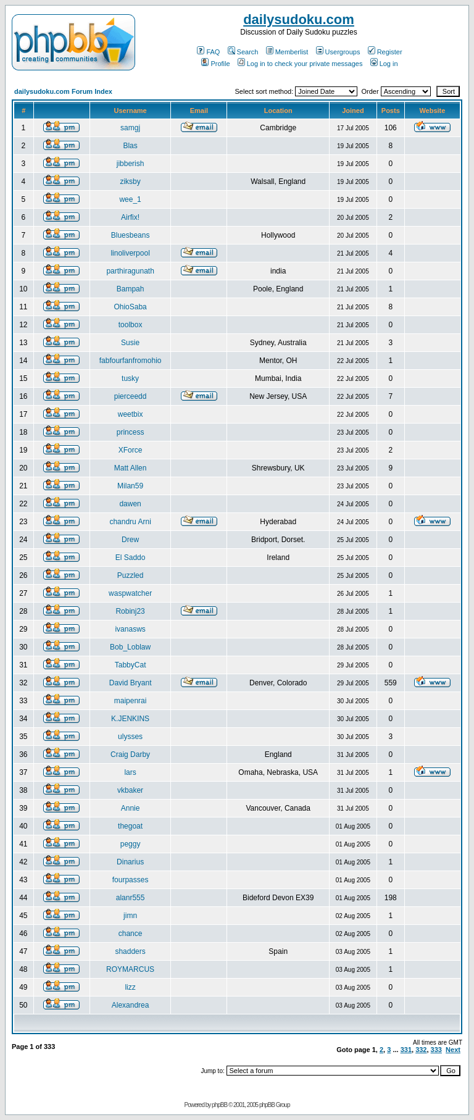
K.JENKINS (130, 718)
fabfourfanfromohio (130, 360)
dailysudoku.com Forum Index (63, 91)
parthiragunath (130, 271)
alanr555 (130, 897)
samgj (130, 127)
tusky (130, 378)
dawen (130, 503)
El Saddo (130, 557)
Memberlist (287, 52)
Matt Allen (130, 468)
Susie (130, 342)
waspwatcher (130, 593)
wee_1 (130, 199)
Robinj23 (129, 611)
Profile (215, 63)
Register (385, 52)
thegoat (130, 826)
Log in (384, 63)
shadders (130, 951)
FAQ (208, 52)
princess (130, 432)
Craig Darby (130, 754)
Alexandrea (130, 1005)
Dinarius (130, 862)
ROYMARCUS (130, 969)
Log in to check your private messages (300, 63)
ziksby (130, 181)
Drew (130, 539)
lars (130, 772)
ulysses (130, 736)
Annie (130, 808)
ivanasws (130, 629)
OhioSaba (130, 307)
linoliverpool (129, 253)
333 (436, 1049)
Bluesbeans (130, 235)
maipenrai (130, 700)
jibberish (130, 163)
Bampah (130, 289)
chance (130, 933)
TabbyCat (130, 665)
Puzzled (130, 575)
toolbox (130, 324)
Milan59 (130, 486)
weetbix (130, 414)
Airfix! (130, 217)
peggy (130, 844)
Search (243, 52)
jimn (130, 915)
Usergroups (338, 52)
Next (453, 1049)
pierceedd (130, 396)
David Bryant (130, 683)
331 (406, 1049)
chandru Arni (130, 521)
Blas (130, 145)
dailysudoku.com (298, 19)
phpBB (219, 1104)
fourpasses (130, 880)
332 (420, 1049)
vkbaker (130, 790)
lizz (130, 987)
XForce (130, 450)
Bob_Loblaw (130, 647)
